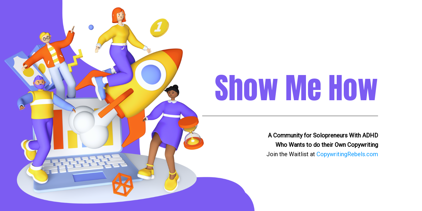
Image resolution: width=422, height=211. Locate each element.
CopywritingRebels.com (347, 154)
